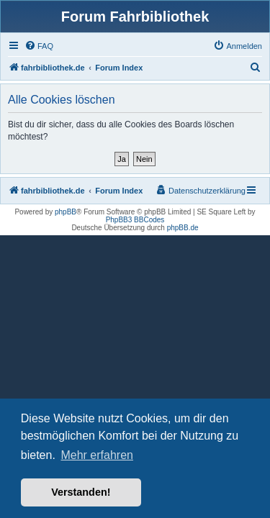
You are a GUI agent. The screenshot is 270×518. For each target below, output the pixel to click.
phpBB (65, 212)
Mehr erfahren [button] (96, 455)
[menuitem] (38, 46)
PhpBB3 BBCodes (135, 220)
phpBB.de (183, 228)
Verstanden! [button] (80, 492)
